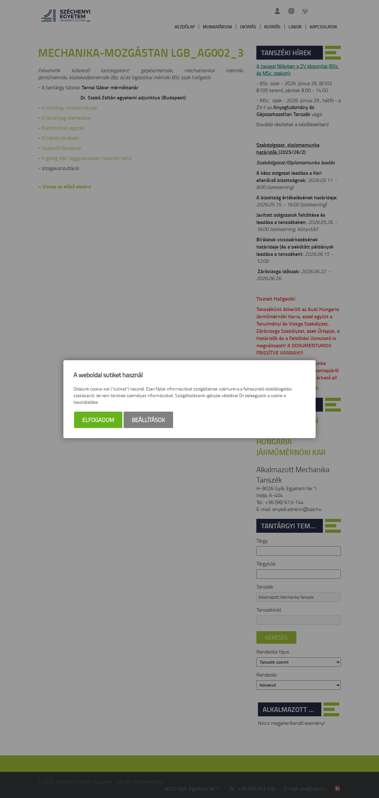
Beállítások (148, 420)
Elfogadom (98, 420)
